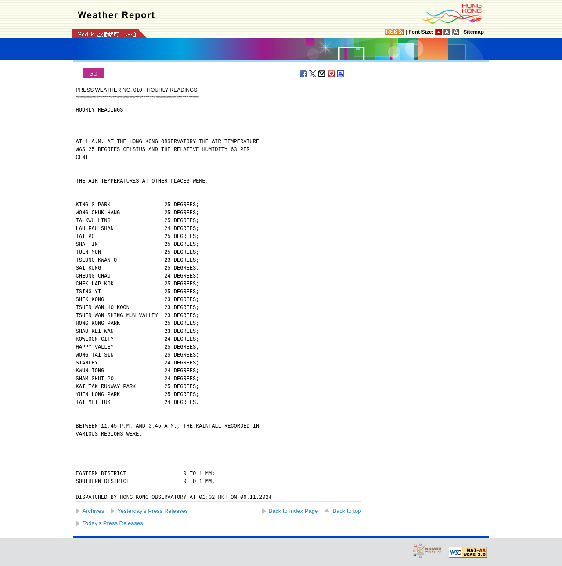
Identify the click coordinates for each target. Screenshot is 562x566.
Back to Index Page (293, 511)
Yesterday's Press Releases (152, 511)
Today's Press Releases (113, 523)
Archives (93, 511)
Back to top (346, 511)
